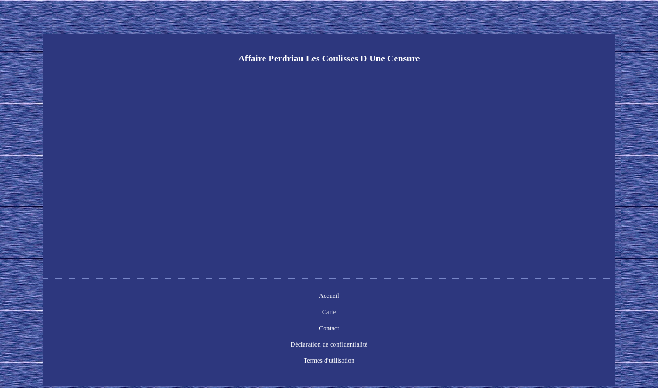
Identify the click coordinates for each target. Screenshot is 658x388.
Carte (246, 297)
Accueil (217, 297)
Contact (276, 297)
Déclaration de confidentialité (336, 297)
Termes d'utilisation (413, 297)
